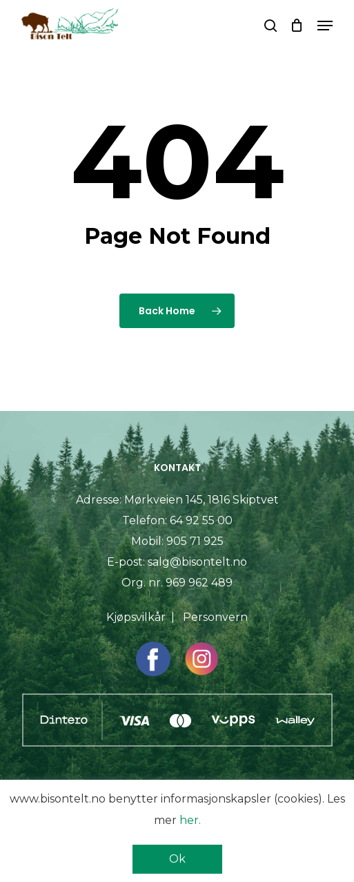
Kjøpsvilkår (136, 617)
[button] (325, 25)
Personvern (215, 617)
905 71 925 (195, 541)
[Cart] (297, 25)
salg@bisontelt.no (197, 561)
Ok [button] (177, 858)
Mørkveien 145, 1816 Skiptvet (201, 499)
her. (190, 820)
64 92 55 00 (201, 520)
